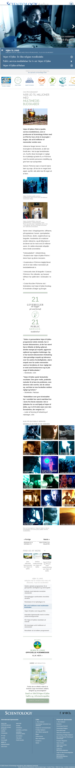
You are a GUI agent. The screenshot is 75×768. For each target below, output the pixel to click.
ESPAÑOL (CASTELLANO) (20, 732)
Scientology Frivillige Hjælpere (65, 734)
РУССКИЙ (4, 740)
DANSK (3, 731)
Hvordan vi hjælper (6, 86)
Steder (37, 743)
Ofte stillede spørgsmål (42, 732)
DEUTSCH (4, 746)
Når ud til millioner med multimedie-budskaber (36, 606)
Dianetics (59, 724)
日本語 (3, 738)
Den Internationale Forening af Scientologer (65, 737)
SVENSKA (19, 727)
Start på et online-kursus (63, 732)
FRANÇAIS (4, 733)
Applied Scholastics (29, 81)
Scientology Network (62, 726)
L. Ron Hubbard (40, 722)
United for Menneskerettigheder (62, 749)
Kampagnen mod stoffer (62, 81)
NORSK (18, 725)
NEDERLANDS (5, 744)
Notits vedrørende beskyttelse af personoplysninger (32, 767)
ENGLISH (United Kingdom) (6, 728)
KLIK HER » (38, 655)
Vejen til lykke (18, 81)
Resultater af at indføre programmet (37, 630)
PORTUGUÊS (20, 740)
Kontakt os (38, 740)
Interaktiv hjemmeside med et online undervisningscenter (37, 615)
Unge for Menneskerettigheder (65, 752)
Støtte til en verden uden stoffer (62, 745)
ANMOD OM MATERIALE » (37, 701)
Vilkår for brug (59, 767)
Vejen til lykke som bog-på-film (35, 611)
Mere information (40, 738)
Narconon (52, 81)
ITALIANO (19, 738)
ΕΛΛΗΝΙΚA (19, 736)
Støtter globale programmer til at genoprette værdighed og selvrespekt (37, 587)
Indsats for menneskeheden (43, 727)
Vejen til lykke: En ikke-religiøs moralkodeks (23, 56)
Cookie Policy (50, 767)
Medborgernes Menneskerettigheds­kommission (62, 756)
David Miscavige (61, 730)
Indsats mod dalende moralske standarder (35, 592)
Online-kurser (39, 736)
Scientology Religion (62, 728)
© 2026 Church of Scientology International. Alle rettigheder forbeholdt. (19, 765)
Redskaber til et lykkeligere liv (35, 602)
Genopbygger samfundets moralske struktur (37, 597)
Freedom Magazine (62, 740)
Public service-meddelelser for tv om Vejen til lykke (27, 61)
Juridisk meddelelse (69, 767)
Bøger (37, 734)
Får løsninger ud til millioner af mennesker (35, 626)
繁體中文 (3, 742)
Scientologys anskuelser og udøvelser (43, 724)
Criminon (41, 81)
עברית (3, 735)
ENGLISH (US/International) (6, 724)
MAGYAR (18, 723)
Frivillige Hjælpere (40, 730)
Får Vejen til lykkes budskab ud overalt (35, 620)
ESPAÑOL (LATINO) (21, 730)
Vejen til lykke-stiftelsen (14, 65)
